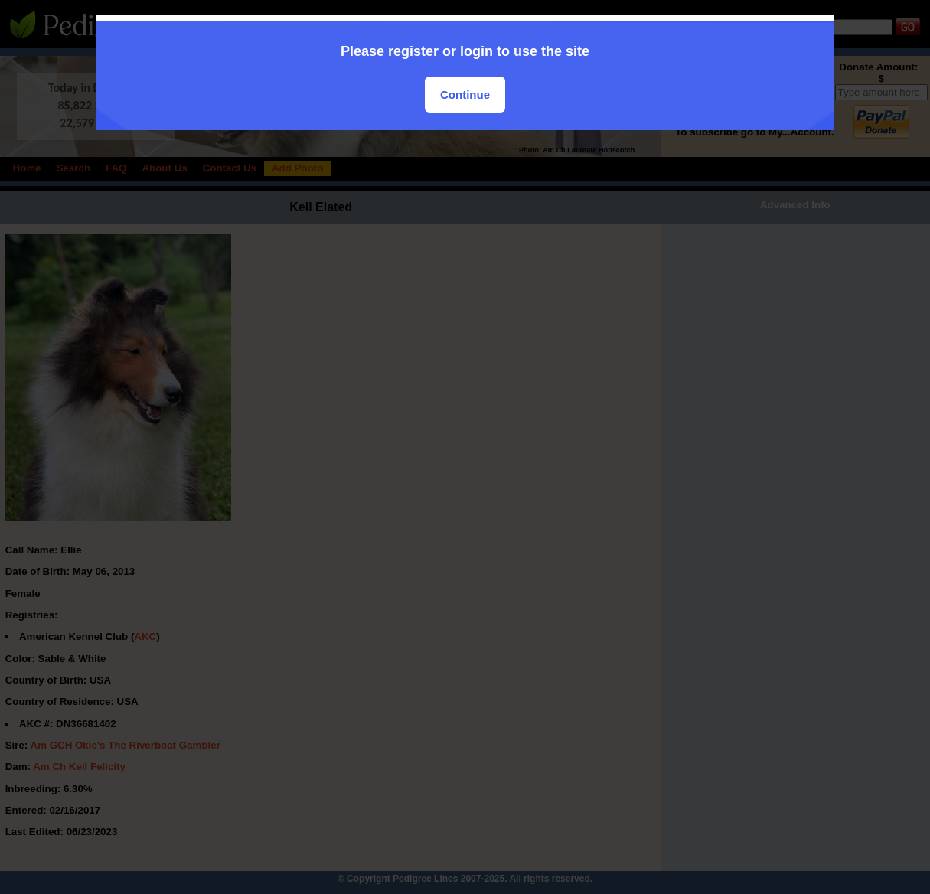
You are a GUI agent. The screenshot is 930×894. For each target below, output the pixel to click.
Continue (465, 94)
